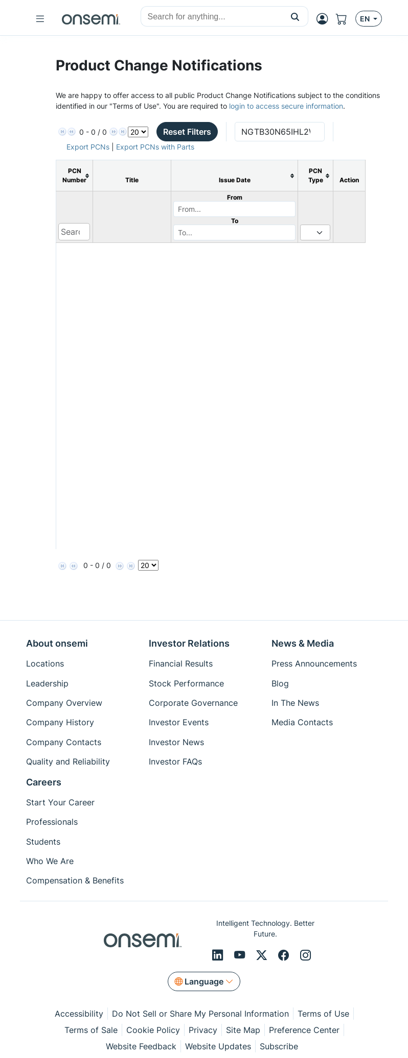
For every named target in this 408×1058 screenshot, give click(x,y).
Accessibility (79, 1013)
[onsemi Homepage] (91, 19)
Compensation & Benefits (75, 880)
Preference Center (304, 1030)
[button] (295, 16)
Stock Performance (186, 683)
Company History (60, 722)
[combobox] (211, 17)
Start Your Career (60, 802)
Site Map (243, 1030)
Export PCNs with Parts (155, 146)
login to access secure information (286, 106)
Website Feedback (141, 1046)
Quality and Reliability (68, 761)
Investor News (176, 742)
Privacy (203, 1030)
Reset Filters (187, 132)
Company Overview (64, 703)
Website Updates (218, 1046)
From (234, 197)
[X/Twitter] (263, 955)
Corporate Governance (193, 703)
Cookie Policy (153, 1030)
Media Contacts (302, 722)
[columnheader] (74, 175)
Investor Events (179, 722)
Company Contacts (63, 742)
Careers (43, 782)
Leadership (47, 683)
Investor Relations (189, 643)
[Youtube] (241, 955)
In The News (295, 703)
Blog (280, 683)
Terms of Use (323, 1013)
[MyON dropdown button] (325, 19)
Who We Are (50, 861)
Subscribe (279, 1046)
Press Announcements (314, 663)
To (234, 221)
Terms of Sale (91, 1030)
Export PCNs (87, 146)
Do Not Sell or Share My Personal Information (200, 1013)
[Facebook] (285, 955)
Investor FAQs (175, 761)
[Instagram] (305, 955)
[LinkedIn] (219, 955)
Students (43, 841)
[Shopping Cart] (345, 19)
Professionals (52, 822)
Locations (45, 663)
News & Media (302, 643)
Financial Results (181, 663)
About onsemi (57, 643)
